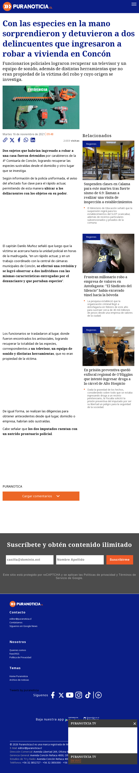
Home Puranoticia (18, 676)
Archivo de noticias (19, 680)
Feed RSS (14, 654)
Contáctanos (15, 622)
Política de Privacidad (20, 657)
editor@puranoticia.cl (20, 619)
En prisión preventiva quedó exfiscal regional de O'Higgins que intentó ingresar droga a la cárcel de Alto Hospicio (108, 377)
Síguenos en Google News (23, 626)
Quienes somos (17, 650)
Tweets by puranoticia (24, 690)
